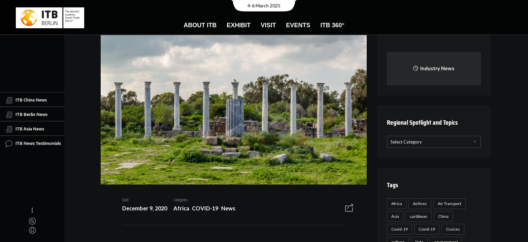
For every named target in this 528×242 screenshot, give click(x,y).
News (226, 209)
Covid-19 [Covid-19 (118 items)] (398, 229)
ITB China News (26, 100)
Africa (179, 209)
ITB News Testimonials (33, 143)
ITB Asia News (24, 129)
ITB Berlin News (26, 114)
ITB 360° (332, 25)
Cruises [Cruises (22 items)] (452, 229)
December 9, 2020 (142, 209)
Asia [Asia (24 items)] (394, 216)
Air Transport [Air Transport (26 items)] (448, 203)
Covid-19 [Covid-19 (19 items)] (426, 229)
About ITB (200, 25)
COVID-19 (203, 209)
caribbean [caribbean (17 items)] (417, 216)
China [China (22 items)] (442, 216)
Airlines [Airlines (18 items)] (419, 203)
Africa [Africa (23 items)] (395, 203)
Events (298, 25)
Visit (268, 25)
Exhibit (239, 25)
